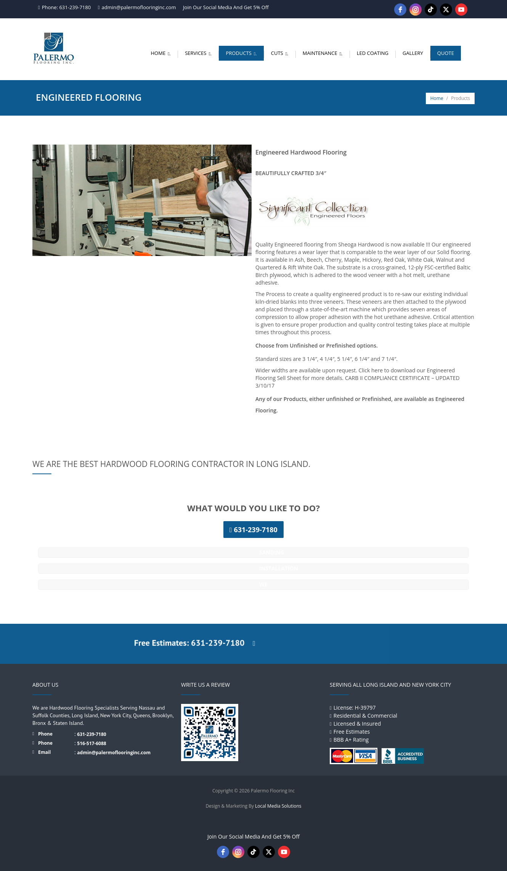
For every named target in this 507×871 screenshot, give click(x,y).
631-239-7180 (91, 734)
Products (242, 53)
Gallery (413, 53)
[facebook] (400, 9)
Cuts (280, 53)
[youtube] (461, 9)
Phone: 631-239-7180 (66, 7)
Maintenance (324, 53)
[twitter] (446, 9)
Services (199, 53)
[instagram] (415, 9)
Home (162, 53)
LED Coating (372, 53)
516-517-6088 (91, 743)
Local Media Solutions (278, 806)
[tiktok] (431, 9)
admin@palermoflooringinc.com (139, 7)
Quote (445, 53)
